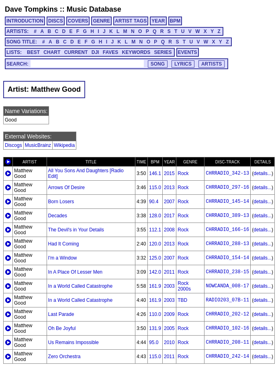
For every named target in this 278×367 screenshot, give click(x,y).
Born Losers (61, 201)
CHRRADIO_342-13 (227, 173)
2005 (169, 328)
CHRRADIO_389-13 (227, 216)
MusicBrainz (38, 145)
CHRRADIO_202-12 (227, 314)
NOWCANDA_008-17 (227, 286)
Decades (57, 216)
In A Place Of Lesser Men (75, 272)
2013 (169, 187)
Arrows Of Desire (66, 187)
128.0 (155, 216)
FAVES (110, 52)
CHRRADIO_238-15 (227, 272)
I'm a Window (62, 258)
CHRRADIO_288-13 (227, 244)
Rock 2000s (184, 286)
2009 (169, 314)
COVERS (78, 21)
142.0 (155, 272)
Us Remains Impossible (73, 342)
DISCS (55, 21)
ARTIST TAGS (131, 21)
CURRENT (76, 52)
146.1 (155, 173)
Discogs (13, 145)
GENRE (101, 21)
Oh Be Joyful (62, 328)
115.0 (155, 187)
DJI (95, 52)
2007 (169, 201)
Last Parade (61, 314)
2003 (169, 286)
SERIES (163, 52)
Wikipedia (64, 145)
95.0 (153, 342)
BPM (175, 21)
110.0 (155, 314)
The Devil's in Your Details (76, 230)
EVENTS (187, 52)
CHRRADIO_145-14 (227, 201)
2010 (169, 342)
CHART (51, 52)
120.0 (155, 244)
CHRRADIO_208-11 (227, 342)
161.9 (155, 286)
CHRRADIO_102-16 (227, 328)
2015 (169, 173)
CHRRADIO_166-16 (227, 230)
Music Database (94, 9)
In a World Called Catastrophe (80, 286)
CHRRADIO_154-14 (227, 258)
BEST (33, 52)
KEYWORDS (136, 52)
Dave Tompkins (31, 9)
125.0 (155, 258)
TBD (182, 300)
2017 (169, 216)
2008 (169, 230)
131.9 (155, 328)
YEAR (158, 21)
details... (262, 173)
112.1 (155, 230)
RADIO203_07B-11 (227, 300)
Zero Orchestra (64, 356)
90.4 (153, 201)
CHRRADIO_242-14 (227, 356)
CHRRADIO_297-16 (227, 187)
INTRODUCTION (24, 21)
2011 (169, 272)
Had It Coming (63, 244)
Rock (183, 173)
